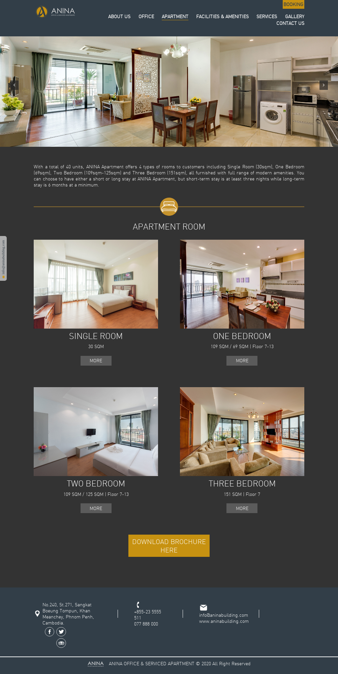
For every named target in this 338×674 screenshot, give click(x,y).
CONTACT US (290, 23)
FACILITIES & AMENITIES (222, 16)
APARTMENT (175, 16)
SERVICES (266, 16)
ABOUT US (119, 16)
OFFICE (146, 16)
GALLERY (294, 16)
